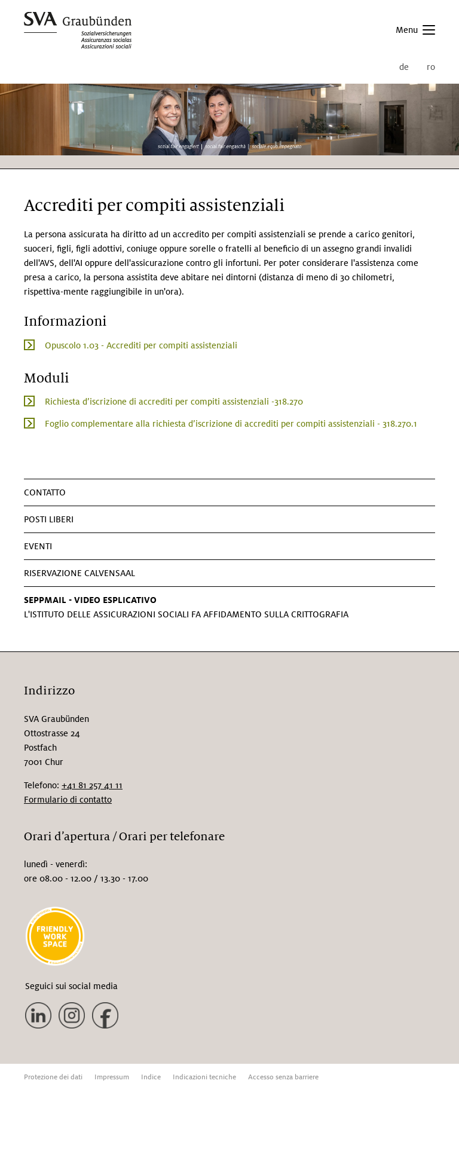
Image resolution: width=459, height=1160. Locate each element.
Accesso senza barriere (283, 1077)
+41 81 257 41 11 (92, 785)
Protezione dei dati (53, 1077)
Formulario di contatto (68, 799)
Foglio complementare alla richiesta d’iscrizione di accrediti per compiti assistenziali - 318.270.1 (231, 424)
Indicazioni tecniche (204, 1077)
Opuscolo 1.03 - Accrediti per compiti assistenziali (141, 345)
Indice (151, 1077)
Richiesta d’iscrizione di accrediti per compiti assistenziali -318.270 (174, 401)
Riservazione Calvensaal (79, 573)
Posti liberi (49, 519)
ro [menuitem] (431, 67)
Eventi (38, 546)
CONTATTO (45, 492)
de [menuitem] (404, 67)
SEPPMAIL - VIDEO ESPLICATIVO (90, 600)
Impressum (111, 1077)
